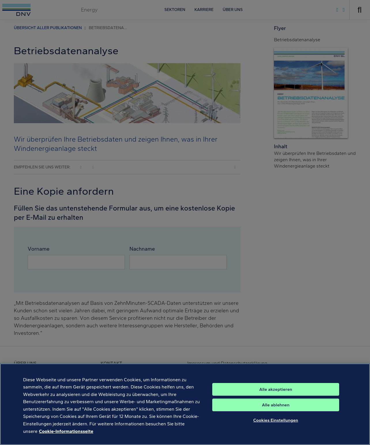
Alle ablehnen (276, 412)
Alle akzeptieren (275, 396)
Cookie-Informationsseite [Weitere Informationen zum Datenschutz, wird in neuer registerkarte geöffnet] (66, 438)
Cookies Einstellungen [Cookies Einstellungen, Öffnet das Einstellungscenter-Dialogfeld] (275, 427)
